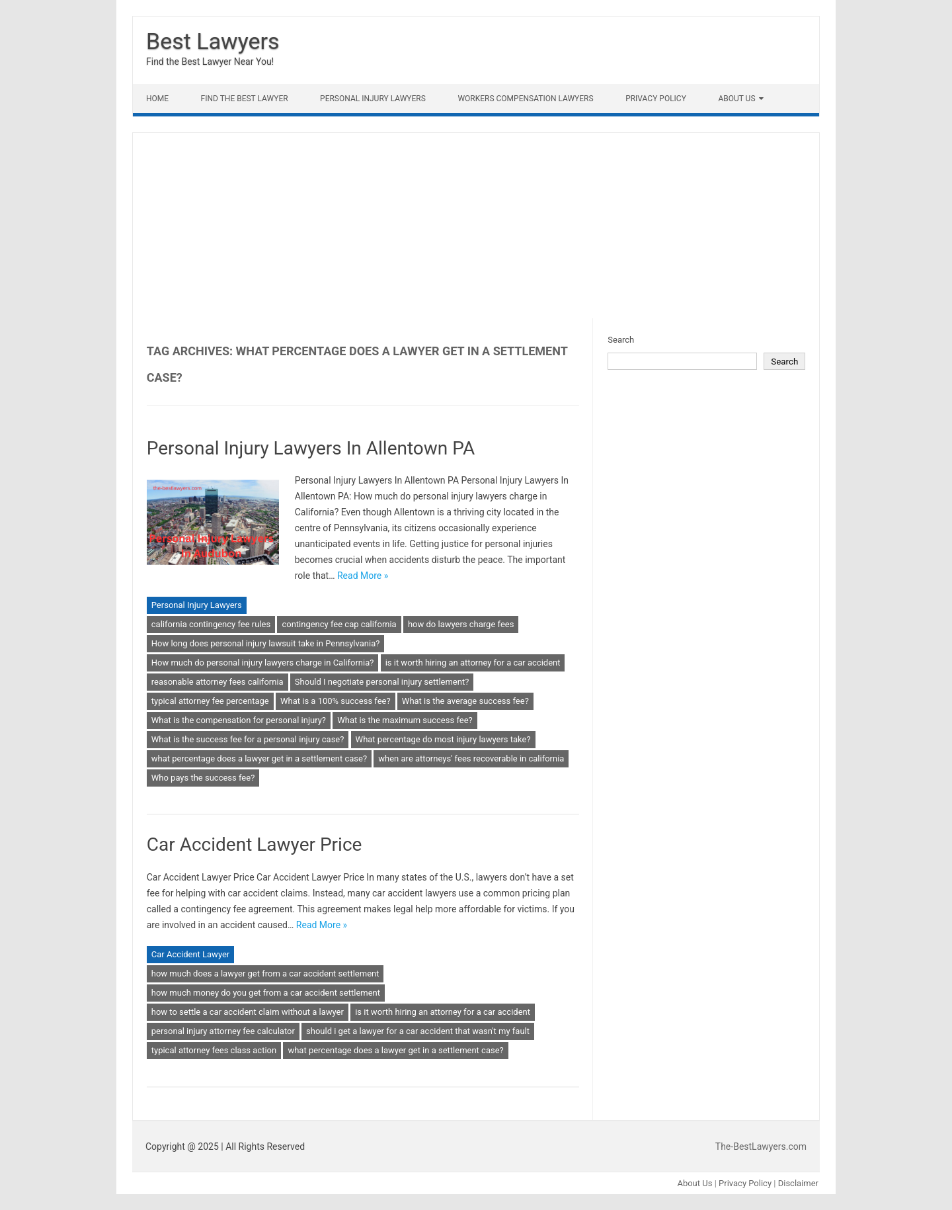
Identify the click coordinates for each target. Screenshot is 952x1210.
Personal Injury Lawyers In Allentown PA (311, 448)
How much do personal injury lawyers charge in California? (262, 663)
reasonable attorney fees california (217, 682)
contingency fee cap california (339, 624)
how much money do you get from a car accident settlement (265, 993)
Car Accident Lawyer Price (254, 844)
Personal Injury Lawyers (373, 98)
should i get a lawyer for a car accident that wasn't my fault (418, 1031)
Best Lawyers (213, 41)
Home (157, 98)
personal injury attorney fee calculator (223, 1031)
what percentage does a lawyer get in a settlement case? (259, 758)
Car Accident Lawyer (190, 954)
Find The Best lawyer (244, 98)
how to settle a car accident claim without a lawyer (247, 1012)
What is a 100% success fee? (335, 701)
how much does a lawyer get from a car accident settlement (265, 973)
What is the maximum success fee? (404, 720)
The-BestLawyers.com (761, 1146)
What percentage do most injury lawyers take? (443, 739)
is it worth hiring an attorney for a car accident (473, 663)
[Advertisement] (476, 225)
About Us (736, 98)
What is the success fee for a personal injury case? (247, 739)
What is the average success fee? (465, 701)
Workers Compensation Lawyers (525, 98)
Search (621, 340)
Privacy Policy (655, 98)
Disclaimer (798, 1183)
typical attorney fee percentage (210, 701)
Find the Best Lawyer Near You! (210, 61)
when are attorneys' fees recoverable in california (471, 758)
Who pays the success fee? (203, 778)
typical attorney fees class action (213, 1050)
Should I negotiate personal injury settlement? (382, 682)
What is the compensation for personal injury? (238, 720)
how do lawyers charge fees (461, 624)
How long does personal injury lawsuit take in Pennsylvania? (265, 643)
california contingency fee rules (210, 624)
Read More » (362, 575)
